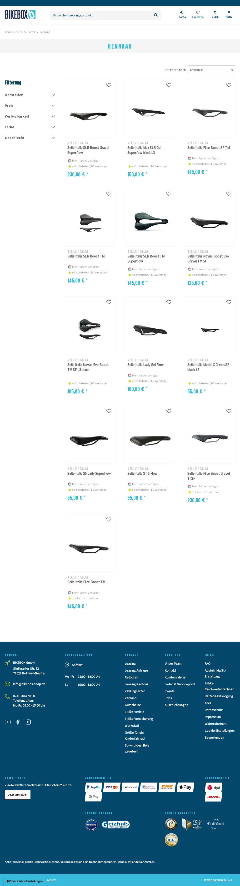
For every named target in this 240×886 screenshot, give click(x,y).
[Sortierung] (211, 69)
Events (170, 691)
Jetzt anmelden (17, 794)
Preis (9, 105)
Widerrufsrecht (215, 724)
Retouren (131, 677)
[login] (182, 15)
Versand (130, 698)
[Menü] (229, 16)
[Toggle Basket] (215, 15)
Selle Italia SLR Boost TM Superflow (146, 258)
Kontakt (170, 670)
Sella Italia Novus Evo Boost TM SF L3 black (88, 367)
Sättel (31, 32)
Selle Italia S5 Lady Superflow (89, 473)
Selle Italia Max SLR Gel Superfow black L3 (144, 150)
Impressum (213, 717)
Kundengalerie (175, 677)
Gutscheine (133, 705)
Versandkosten (69, 862)
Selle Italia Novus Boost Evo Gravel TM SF (208, 258)
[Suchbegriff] (100, 15)
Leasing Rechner (136, 684)
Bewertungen (214, 737)
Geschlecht (15, 137)
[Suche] (155, 15)
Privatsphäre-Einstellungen (25, 881)
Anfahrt (77, 665)
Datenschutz (214, 710)
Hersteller (14, 94)
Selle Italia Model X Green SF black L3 (208, 367)
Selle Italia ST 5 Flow (142, 473)
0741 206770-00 (24, 696)
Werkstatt (132, 725)
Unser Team (173, 663)
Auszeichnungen (176, 705)
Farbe (9, 126)
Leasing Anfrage (136, 670)
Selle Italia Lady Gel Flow (145, 364)
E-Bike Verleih (134, 712)
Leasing (130, 663)
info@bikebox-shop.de (29, 684)
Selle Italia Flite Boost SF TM (208, 147)
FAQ (207, 663)
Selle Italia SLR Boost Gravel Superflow (88, 150)
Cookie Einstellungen (220, 730)
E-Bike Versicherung (139, 719)
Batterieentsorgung (219, 696)
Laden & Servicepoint (180, 684)
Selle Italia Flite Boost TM (86, 582)
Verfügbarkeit (17, 116)
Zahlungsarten (135, 691)
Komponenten (14, 32)
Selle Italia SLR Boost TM (86, 256)
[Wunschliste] (198, 15)
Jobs (168, 698)
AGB (208, 703)
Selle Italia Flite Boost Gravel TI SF (208, 476)
